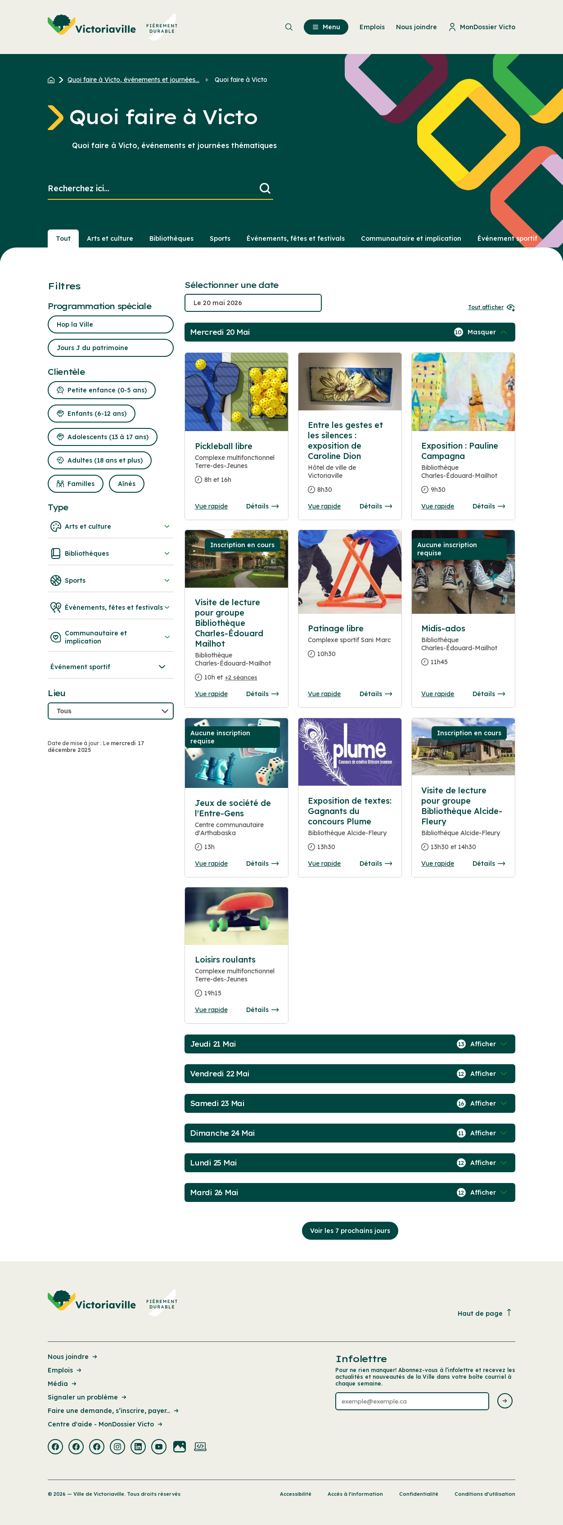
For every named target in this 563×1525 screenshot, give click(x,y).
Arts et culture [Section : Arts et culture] (110, 238)
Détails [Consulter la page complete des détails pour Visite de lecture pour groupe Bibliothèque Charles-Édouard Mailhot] (262, 694)
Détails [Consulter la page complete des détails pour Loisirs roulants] (262, 1010)
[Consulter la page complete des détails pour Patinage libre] (350, 644)
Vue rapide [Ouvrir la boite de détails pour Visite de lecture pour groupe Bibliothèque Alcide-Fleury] (437, 863)
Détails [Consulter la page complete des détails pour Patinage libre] (376, 694)
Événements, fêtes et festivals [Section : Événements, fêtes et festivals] (296, 238)
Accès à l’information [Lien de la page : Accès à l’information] (355, 1494)
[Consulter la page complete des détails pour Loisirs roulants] (237, 980)
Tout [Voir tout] (63, 238)
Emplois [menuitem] (372, 27)
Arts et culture (110, 526)
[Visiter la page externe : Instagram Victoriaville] (117, 1447)
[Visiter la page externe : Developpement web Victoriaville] (200, 1447)
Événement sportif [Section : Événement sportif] (507, 238)
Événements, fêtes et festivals (110, 607)
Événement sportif (108, 666)
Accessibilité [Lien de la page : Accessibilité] (295, 1494)
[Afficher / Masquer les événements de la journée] (488, 332)
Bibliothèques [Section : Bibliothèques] (171, 238)
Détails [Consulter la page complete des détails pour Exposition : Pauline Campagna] (489, 506)
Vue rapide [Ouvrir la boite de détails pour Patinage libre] (324, 694)
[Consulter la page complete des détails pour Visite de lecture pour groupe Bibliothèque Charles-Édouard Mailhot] (237, 643)
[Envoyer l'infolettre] (505, 1401)
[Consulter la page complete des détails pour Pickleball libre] (237, 466)
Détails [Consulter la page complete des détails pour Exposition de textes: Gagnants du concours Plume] (376, 863)
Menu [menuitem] (326, 27)
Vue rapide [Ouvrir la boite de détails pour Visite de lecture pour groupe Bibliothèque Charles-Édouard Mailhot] (211, 694)
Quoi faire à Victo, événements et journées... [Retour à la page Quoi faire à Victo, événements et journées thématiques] (133, 80)
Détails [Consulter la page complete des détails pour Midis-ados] (489, 694)
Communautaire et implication (110, 637)
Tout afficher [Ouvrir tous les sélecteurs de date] (491, 307)
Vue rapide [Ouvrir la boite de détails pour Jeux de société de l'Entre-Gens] (211, 863)
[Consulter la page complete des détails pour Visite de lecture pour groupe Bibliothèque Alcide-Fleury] (463, 822)
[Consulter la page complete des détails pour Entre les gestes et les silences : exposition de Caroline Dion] (350, 461)
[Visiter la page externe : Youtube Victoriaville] (159, 1447)
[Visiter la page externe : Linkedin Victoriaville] (138, 1447)
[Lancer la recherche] (265, 188)
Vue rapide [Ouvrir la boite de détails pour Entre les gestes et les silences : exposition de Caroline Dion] (324, 506)
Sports (110, 580)
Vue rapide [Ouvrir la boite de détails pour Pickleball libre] (211, 506)
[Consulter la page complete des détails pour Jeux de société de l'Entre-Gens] (237, 828)
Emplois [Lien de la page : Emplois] (65, 1370)
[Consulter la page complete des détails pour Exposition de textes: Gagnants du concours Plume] (350, 827)
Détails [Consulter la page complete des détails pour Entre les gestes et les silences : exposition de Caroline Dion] (376, 506)
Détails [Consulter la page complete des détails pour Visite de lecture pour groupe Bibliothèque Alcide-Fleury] (489, 863)
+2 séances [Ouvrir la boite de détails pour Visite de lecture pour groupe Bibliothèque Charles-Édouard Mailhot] (241, 677)
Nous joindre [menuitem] (416, 27)
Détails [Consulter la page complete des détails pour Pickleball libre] (262, 506)
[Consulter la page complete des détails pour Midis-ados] (463, 649)
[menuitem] (113, 26)
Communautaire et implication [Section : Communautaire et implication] (411, 238)
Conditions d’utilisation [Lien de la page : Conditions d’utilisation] (485, 1494)
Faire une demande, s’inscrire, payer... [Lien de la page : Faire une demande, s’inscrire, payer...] (114, 1411)
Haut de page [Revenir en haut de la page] (485, 1313)
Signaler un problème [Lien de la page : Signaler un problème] (88, 1397)
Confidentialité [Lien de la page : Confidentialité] (418, 1494)
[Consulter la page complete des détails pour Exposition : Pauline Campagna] (463, 471)
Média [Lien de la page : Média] (63, 1384)
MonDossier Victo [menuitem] (481, 27)
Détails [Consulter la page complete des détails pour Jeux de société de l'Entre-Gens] (262, 863)
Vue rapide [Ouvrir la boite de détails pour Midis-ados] (437, 694)
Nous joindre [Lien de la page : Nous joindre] (73, 1357)
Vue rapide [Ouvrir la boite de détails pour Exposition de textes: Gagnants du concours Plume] (324, 863)
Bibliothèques (110, 553)
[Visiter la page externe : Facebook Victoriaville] (55, 1447)
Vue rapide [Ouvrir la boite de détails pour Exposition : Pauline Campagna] (437, 506)
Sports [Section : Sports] (220, 238)
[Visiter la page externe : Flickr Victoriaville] (179, 1447)
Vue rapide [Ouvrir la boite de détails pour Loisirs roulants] (211, 1010)
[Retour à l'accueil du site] (53, 80)
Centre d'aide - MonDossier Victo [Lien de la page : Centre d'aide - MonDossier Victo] (106, 1424)
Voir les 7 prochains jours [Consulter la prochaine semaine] (350, 1231)
